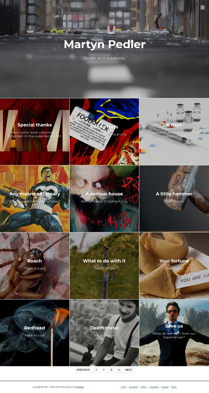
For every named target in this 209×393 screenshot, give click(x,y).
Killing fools (104, 130)
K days (174, 130)
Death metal (104, 331)
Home (123, 387)
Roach (35, 264)
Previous (83, 369)
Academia (133, 387)
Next (128, 369)
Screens (164, 387)
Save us (174, 331)
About (174, 387)
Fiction (143, 387)
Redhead (34, 331)
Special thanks (34, 130)
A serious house (104, 197)
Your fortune (174, 264)
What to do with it (104, 264)
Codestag (79, 387)
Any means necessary (34, 197)
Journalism (154, 387)
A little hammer (174, 197)
